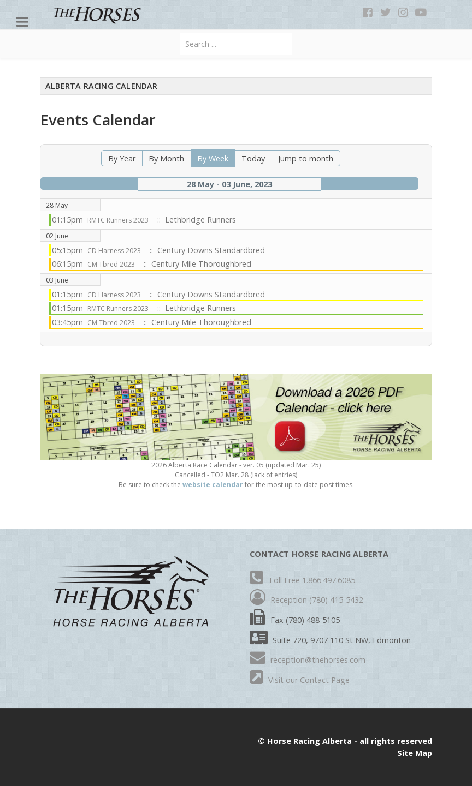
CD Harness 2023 (114, 250)
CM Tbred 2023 (111, 264)
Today (253, 158)
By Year (121, 158)
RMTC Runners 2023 (118, 220)
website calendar (212, 484)
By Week (212, 158)
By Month (166, 158)
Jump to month (305, 158)
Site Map (414, 753)
